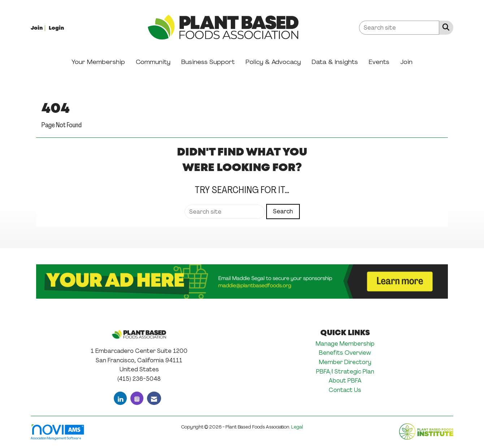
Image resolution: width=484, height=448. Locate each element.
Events (379, 62)
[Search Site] (444, 27)
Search (283, 211)
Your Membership (98, 62)
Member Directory (345, 362)
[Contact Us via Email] (154, 398)
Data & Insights (335, 62)
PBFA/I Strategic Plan (345, 371)
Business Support (208, 62)
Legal (297, 427)
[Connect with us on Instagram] (136, 398)
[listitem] (39, 27)
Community (153, 62)
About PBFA (345, 380)
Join (406, 62)
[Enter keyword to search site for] (399, 28)
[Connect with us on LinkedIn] (120, 398)
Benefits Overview (345, 353)
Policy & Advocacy (273, 62)
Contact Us (345, 390)
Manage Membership (345, 343)
